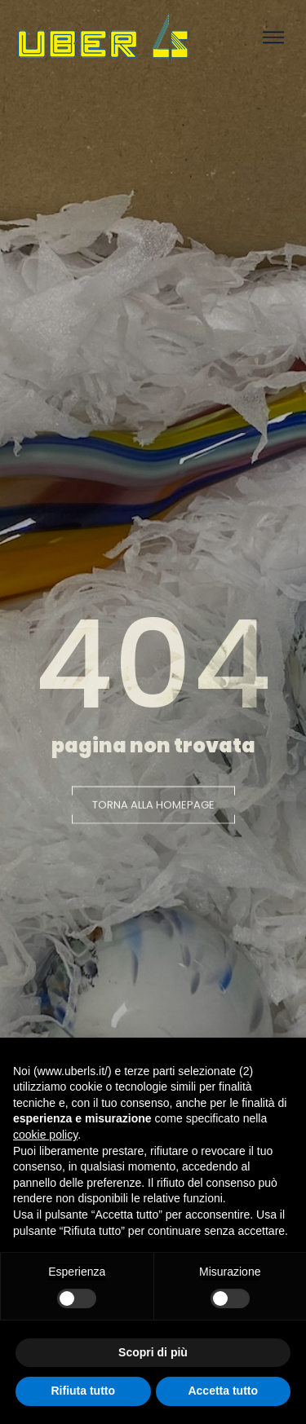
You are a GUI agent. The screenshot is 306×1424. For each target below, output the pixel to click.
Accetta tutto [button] (223, 1390)
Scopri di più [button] (153, 1352)
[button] (153, 807)
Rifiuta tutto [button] (83, 1390)
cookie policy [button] (45, 1134)
